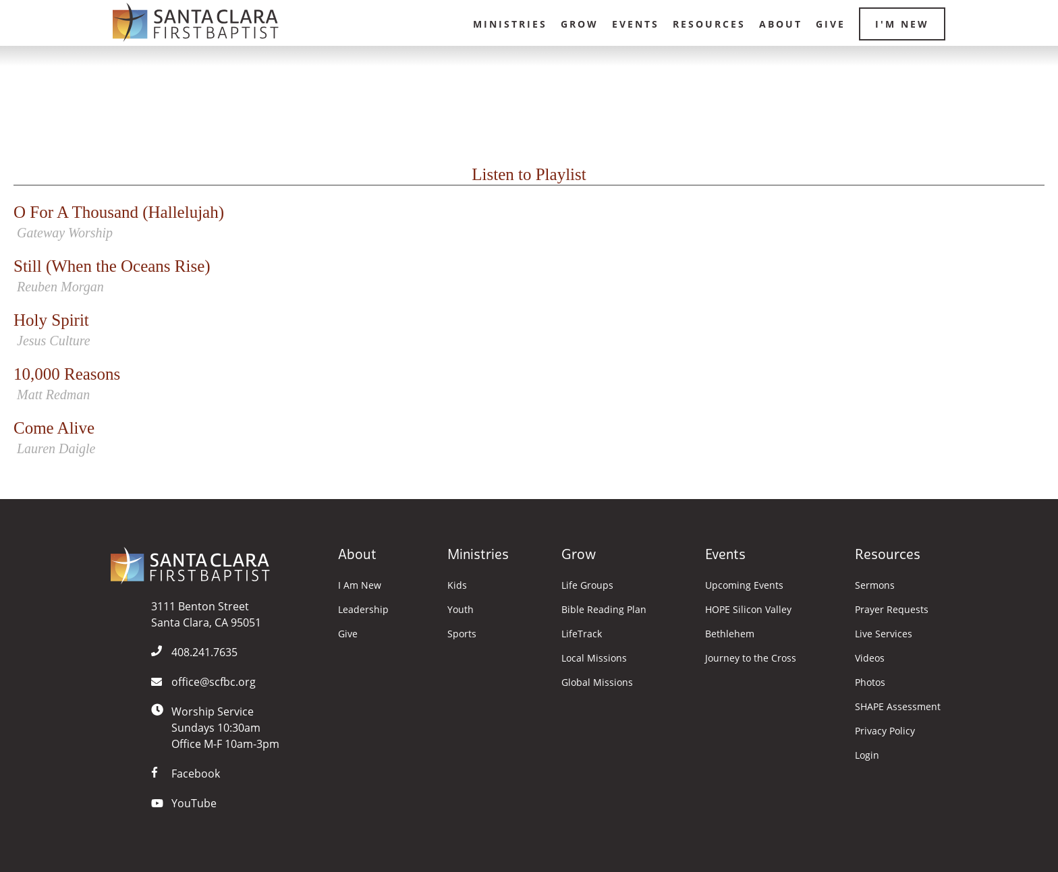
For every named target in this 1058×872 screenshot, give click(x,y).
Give (830, 24)
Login (867, 755)
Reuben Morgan (60, 286)
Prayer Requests (891, 609)
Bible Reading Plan (603, 609)
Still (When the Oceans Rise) (529, 277)
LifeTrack (581, 634)
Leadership (363, 609)
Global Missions (597, 682)
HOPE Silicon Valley (748, 609)
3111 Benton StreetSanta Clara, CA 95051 (206, 614)
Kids (457, 585)
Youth (460, 609)
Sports (461, 634)
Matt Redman (53, 394)
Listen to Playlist (529, 174)
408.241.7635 (204, 652)
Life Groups (587, 585)
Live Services (883, 634)
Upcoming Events (744, 585)
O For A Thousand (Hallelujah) (529, 223)
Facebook (195, 773)
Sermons (875, 585)
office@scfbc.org (213, 681)
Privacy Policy (885, 731)
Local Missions (594, 658)
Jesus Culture (53, 340)
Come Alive (529, 439)
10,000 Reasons (529, 385)
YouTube (194, 803)
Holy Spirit (529, 331)
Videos (870, 658)
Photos (870, 682)
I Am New (359, 585)
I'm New (902, 24)
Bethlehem (729, 634)
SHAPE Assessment (898, 706)
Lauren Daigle (56, 448)
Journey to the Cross (750, 658)
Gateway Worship (65, 232)
